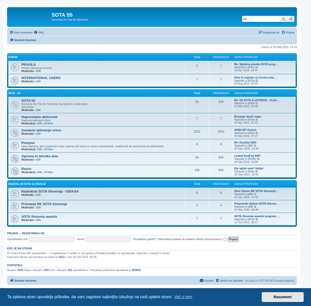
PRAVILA (28, 64)
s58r (38, 70)
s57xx (251, 67)
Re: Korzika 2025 (245, 142)
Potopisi (27, 143)
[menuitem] (39, 32)
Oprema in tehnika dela (39, 156)
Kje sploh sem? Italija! (248, 168)
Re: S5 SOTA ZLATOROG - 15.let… (256, 100)
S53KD (136, 270)
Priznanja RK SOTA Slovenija (44, 204)
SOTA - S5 (14, 93)
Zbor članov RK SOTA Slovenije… (256, 191)
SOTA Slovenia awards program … (257, 216)
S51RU (252, 158)
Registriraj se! (33, 233)
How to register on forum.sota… (255, 77)
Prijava (12, 233)
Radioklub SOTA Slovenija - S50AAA (50, 191)
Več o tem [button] (183, 297)
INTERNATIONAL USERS (41, 78)
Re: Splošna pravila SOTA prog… (256, 64)
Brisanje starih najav (247, 116)
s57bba (48, 123)
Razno (26, 169)
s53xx (251, 103)
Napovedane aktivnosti (39, 117)
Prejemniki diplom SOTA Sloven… (256, 203)
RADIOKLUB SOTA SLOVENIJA (27, 184)
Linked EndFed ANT (247, 155)
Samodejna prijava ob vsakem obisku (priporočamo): (192, 239)
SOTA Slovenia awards (39, 216)
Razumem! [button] (283, 297)
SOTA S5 (28, 100)
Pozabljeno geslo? (144, 239)
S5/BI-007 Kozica (245, 129)
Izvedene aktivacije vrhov (41, 130)
